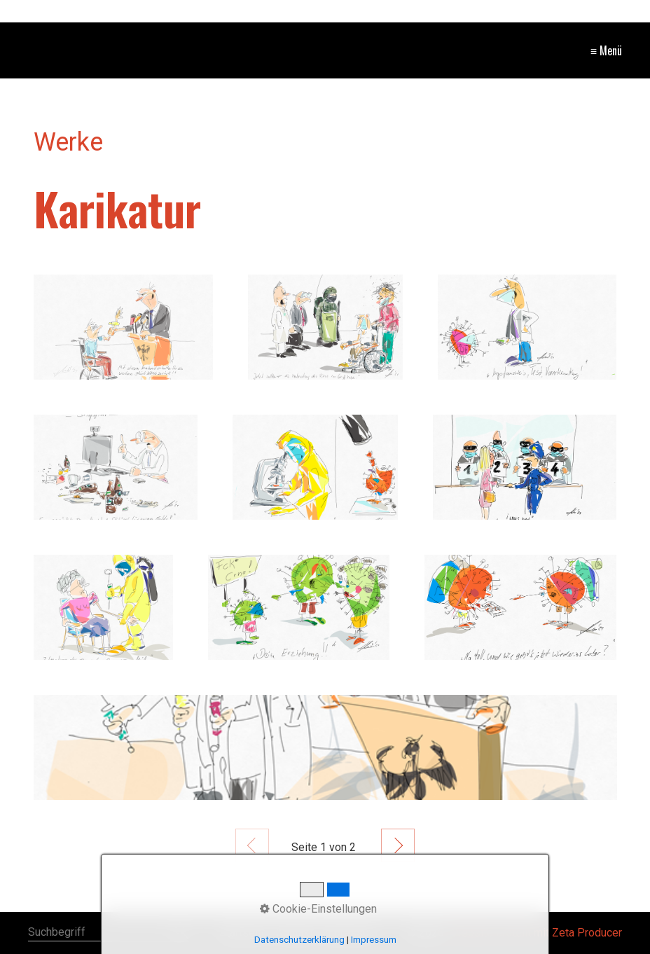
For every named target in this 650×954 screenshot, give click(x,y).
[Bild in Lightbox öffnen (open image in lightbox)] (124, 327)
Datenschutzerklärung (299, 939)
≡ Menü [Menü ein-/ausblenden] (606, 50)
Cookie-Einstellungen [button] (318, 908)
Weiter (398, 845)
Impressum (373, 939)
